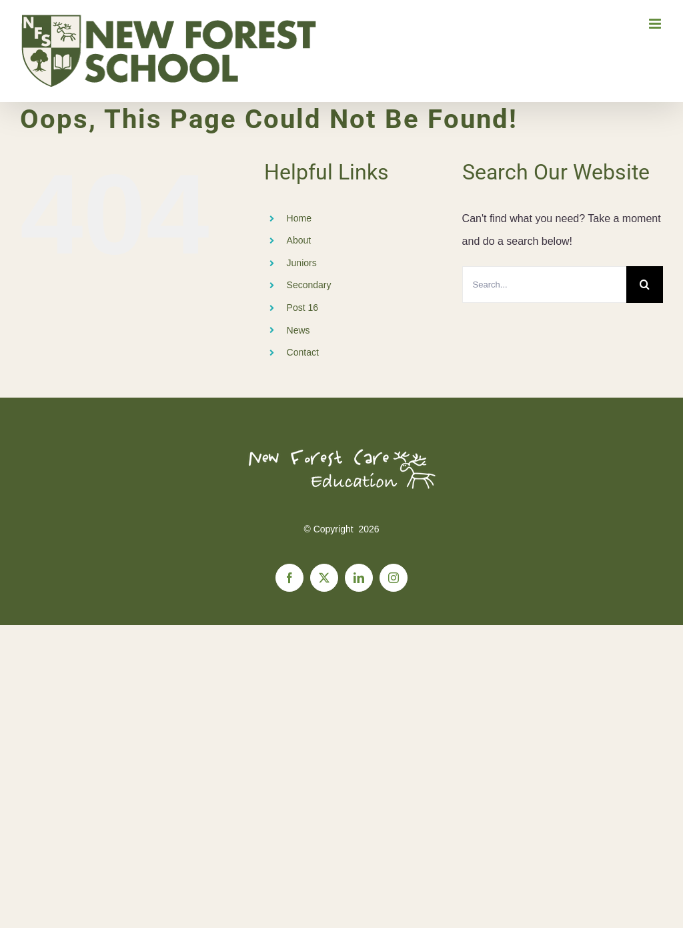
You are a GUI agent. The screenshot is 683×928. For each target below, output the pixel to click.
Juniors (302, 263)
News (298, 330)
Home (299, 218)
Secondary (309, 285)
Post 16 (302, 307)
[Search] (644, 284)
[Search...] (544, 284)
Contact (303, 352)
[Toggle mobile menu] (656, 24)
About (299, 240)
